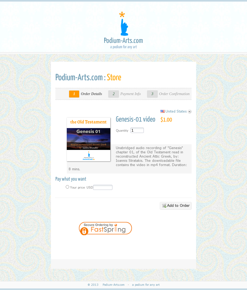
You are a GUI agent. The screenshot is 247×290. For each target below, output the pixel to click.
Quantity (122, 130)
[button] (153, 243)
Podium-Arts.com (123, 40)
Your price (77, 187)
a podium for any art (145, 285)
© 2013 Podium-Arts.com (107, 285)
